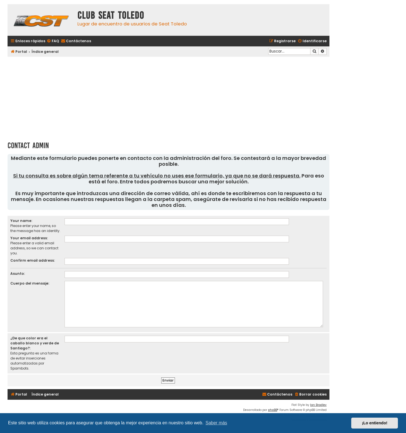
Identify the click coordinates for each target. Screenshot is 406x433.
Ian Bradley (318, 405)
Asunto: (17, 273)
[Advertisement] (168, 97)
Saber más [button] (216, 422)
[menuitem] (53, 41)
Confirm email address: (32, 260)
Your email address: (29, 238)
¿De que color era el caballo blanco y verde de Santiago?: (34, 343)
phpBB (272, 410)
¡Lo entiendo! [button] (374, 423)
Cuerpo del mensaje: (29, 283)
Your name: (21, 220)
